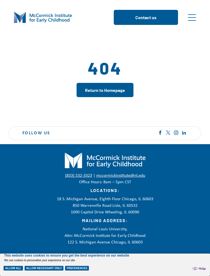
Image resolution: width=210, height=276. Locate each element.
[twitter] (168, 133)
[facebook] (160, 133)
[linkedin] (184, 133)
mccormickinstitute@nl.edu (120, 175)
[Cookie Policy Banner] (105, 265)
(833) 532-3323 (78, 175)
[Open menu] (192, 17)
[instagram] (176, 133)
